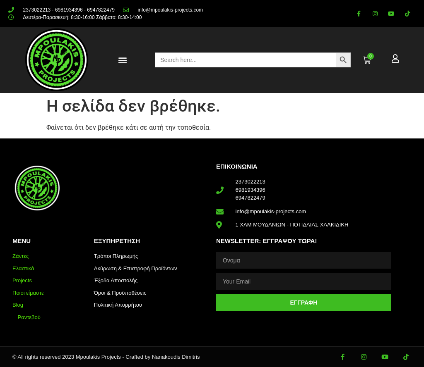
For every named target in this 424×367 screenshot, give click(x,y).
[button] (122, 60)
